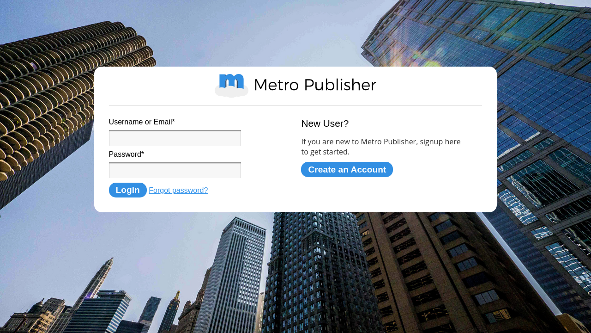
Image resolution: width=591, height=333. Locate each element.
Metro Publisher (295, 86)
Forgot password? (178, 190)
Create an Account (347, 169)
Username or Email (142, 122)
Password (126, 154)
